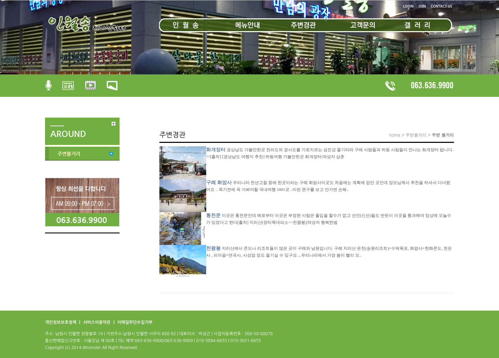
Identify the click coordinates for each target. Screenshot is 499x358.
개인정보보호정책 (61, 322)
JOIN (422, 6)
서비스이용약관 (97, 322)
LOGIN (408, 6)
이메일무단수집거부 (134, 322)
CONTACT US (441, 6)
